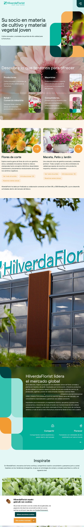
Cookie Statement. (41, 510)
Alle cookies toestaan (23, 520)
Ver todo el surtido (10, 176)
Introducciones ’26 (27, 176)
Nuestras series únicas (11, 180)
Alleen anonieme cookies (25, 514)
